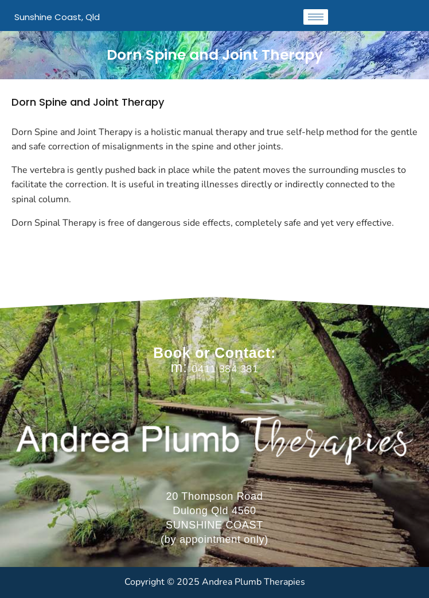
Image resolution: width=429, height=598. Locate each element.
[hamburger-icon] (316, 17)
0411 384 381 (225, 369)
